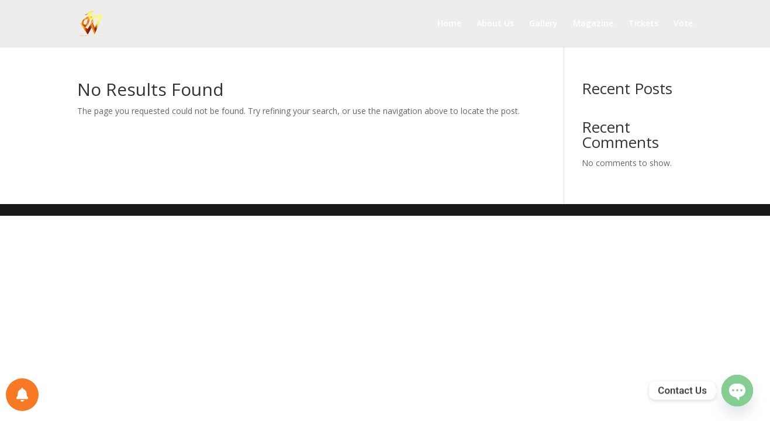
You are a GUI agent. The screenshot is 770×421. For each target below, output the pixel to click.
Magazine (593, 24)
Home (449, 24)
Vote (683, 24)
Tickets (643, 24)
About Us (495, 24)
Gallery (543, 24)
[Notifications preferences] (22, 394)
